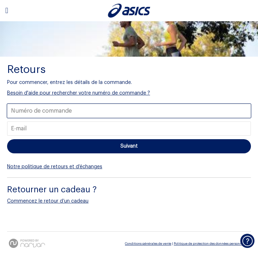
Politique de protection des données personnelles (211, 243)
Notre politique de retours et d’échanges (54, 166)
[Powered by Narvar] (27, 243)
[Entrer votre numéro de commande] (129, 111)
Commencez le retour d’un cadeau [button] (47, 201)
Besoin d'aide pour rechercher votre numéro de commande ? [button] (78, 93)
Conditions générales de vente (148, 243)
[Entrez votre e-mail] (129, 128)
